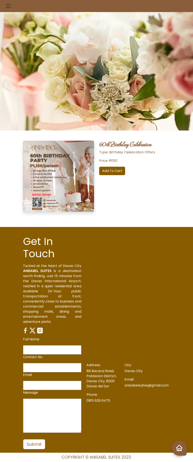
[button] (8, 6)
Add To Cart (112, 170)
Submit (34, 444)
